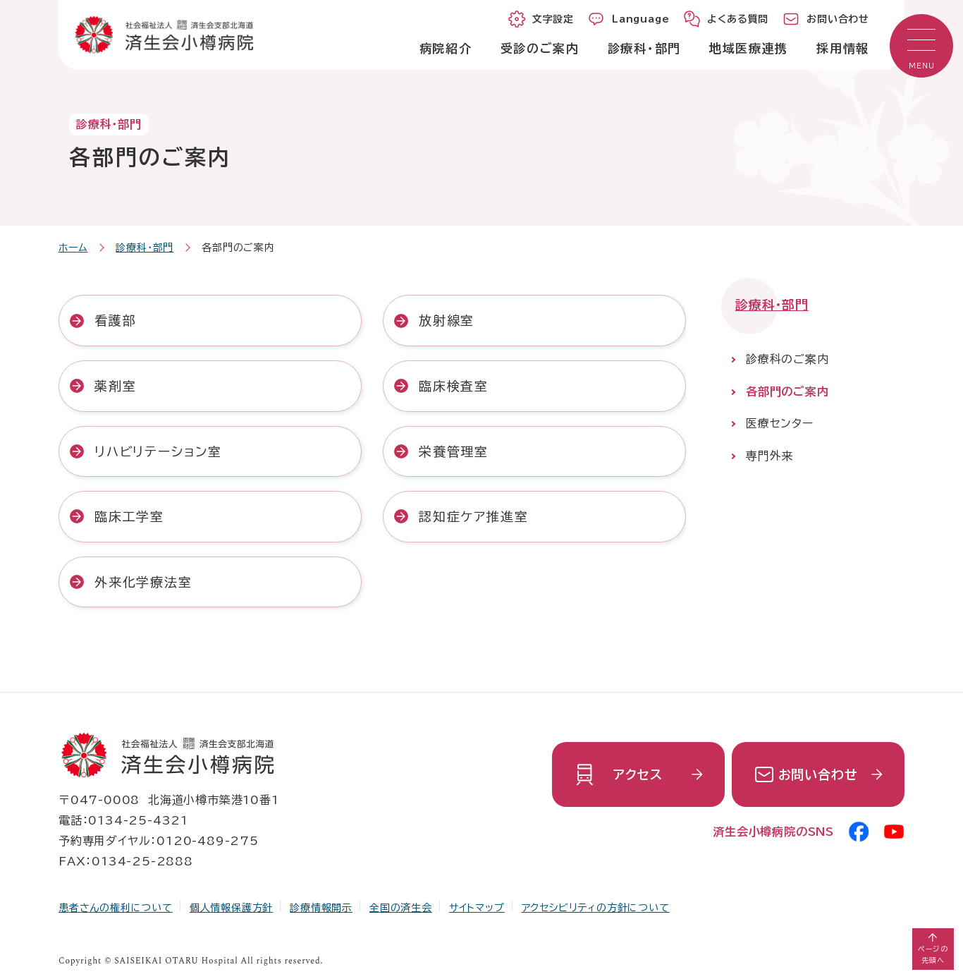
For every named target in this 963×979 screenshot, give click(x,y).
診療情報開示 (321, 908)
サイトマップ (477, 908)
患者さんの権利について (116, 908)
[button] (921, 46)
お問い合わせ (818, 774)
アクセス (637, 774)
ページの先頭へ (933, 954)
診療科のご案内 (787, 359)
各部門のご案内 (787, 391)
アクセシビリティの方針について (596, 908)
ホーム (73, 248)
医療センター (780, 423)
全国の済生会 (400, 908)
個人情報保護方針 (231, 908)
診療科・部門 (144, 248)
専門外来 (769, 455)
